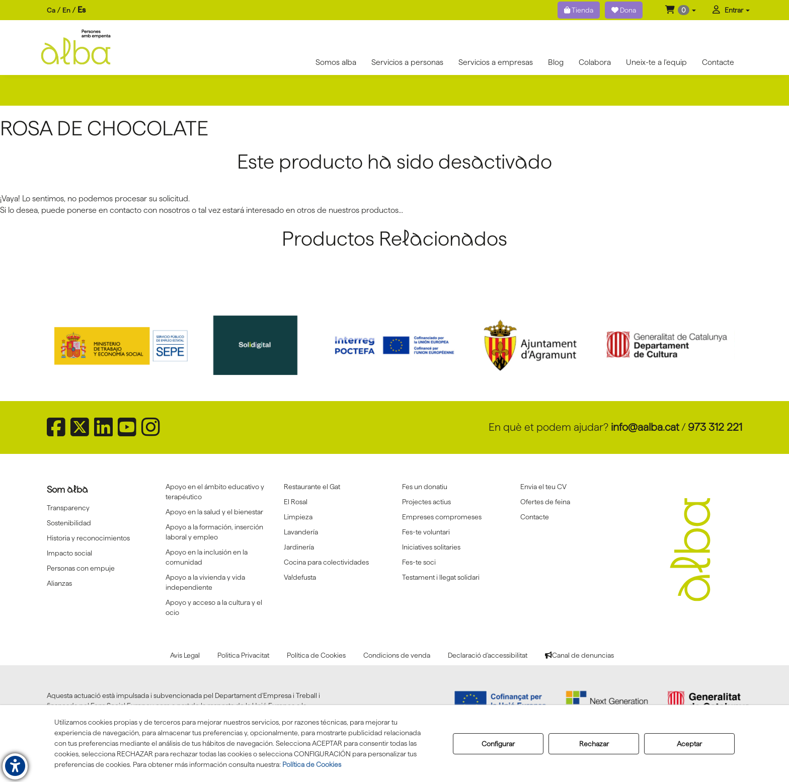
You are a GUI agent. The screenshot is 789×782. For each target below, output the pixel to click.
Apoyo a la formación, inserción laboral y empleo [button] (214, 532)
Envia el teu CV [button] (543, 487)
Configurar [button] (498, 744)
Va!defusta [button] (300, 577)
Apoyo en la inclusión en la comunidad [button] (207, 557)
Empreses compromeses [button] (442, 517)
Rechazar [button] (594, 744)
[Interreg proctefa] (394, 345)
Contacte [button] (534, 517)
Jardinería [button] (299, 547)
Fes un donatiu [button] (424, 487)
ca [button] (51, 10)
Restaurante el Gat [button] (312, 487)
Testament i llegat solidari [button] (441, 577)
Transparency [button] (68, 508)
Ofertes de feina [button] (545, 502)
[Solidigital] (259, 345)
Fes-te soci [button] (419, 562)
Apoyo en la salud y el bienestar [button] (214, 512)
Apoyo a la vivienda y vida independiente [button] (205, 582)
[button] (680, 10)
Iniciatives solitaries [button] (431, 547)
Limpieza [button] (298, 517)
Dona (623, 10)
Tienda (578, 10)
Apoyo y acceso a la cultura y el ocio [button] (214, 607)
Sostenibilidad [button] (69, 523)
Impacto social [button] (69, 553)
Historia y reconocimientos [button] (88, 538)
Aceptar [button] (689, 744)
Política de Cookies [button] (311, 764)
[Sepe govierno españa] (122, 345)
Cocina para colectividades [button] (326, 562)
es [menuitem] (81, 10)
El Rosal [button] (295, 502)
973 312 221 (715, 427)
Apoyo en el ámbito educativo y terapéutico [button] (215, 492)
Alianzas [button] (59, 583)
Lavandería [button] (301, 532)
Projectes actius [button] (426, 502)
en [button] (66, 10)
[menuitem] (66, 10)
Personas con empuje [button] (81, 568)
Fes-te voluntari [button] (426, 532)
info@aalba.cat (645, 427)
